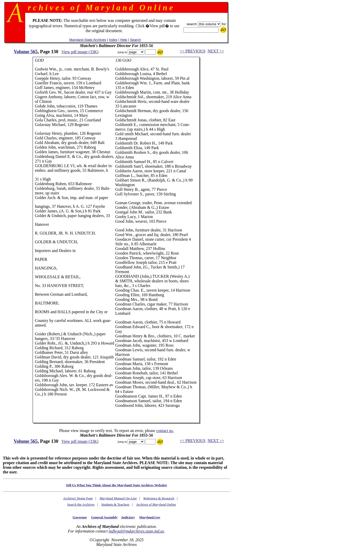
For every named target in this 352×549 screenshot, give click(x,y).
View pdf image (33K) (79, 52)
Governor (80, 517)
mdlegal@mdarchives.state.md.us (136, 531)
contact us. (165, 430)
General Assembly (104, 517)
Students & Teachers (115, 504)
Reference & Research (158, 498)
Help (123, 40)
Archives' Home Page (78, 498)
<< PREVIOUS (192, 51)
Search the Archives (81, 504)
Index (113, 40)
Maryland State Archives (87, 40)
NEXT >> (216, 51)
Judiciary (128, 517)
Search (135, 40)
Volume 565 (26, 51)
